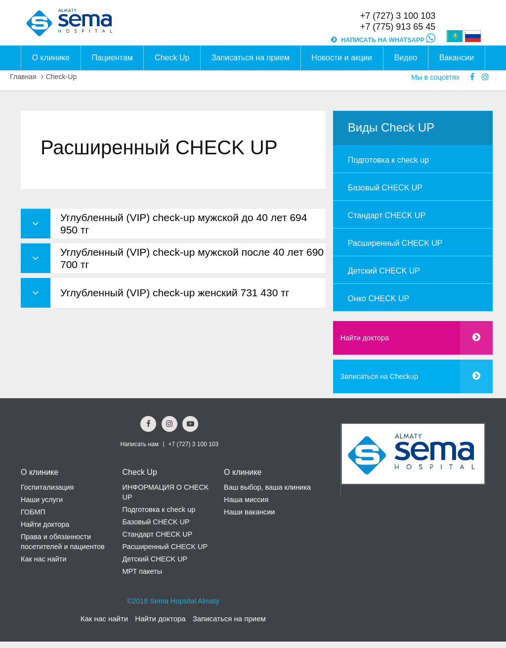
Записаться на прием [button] (250, 57)
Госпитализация (47, 487)
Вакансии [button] (456, 57)
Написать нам (139, 444)
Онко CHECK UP (378, 298)
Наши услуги (42, 500)
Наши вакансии (249, 512)
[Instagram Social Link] (169, 424)
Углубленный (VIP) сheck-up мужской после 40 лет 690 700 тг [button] (192, 258)
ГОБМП (33, 512)
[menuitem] (413, 159)
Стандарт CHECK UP (387, 215)
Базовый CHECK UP (385, 188)
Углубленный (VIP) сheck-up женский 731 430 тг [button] (175, 292)
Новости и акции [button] (341, 57)
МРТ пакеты (142, 571)
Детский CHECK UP (384, 271)
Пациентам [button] (111, 57)
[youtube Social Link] (190, 424)
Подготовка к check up (388, 160)
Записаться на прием (229, 618)
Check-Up (61, 77)
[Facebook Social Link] (148, 424)
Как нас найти (43, 559)
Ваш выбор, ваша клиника (267, 487)
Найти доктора (364, 338)
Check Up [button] (172, 57)
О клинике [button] (51, 57)
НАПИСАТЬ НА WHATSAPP (388, 40)
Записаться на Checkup (379, 376)
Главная (23, 77)
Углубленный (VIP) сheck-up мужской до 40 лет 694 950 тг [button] (183, 223)
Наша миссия (246, 500)
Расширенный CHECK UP (395, 243)
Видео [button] (405, 57)
